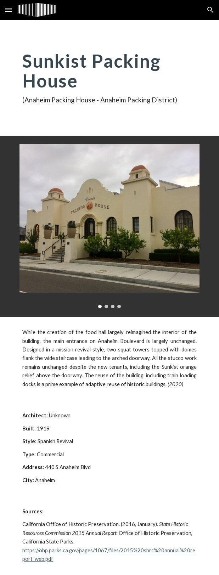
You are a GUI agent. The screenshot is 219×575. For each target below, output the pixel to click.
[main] (109, 77)
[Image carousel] (109, 226)
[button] (8, 9)
